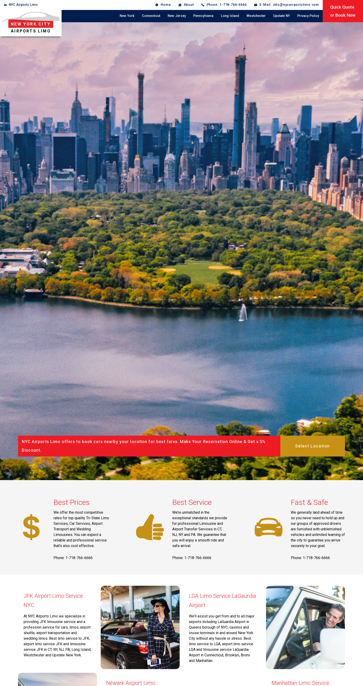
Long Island (230, 16)
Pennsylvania (203, 16)
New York (127, 16)
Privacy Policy (308, 16)
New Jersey (177, 16)
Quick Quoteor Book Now (343, 11)
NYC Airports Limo (23, 5)
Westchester (256, 16)
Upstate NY (281, 16)
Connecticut (151, 16)
